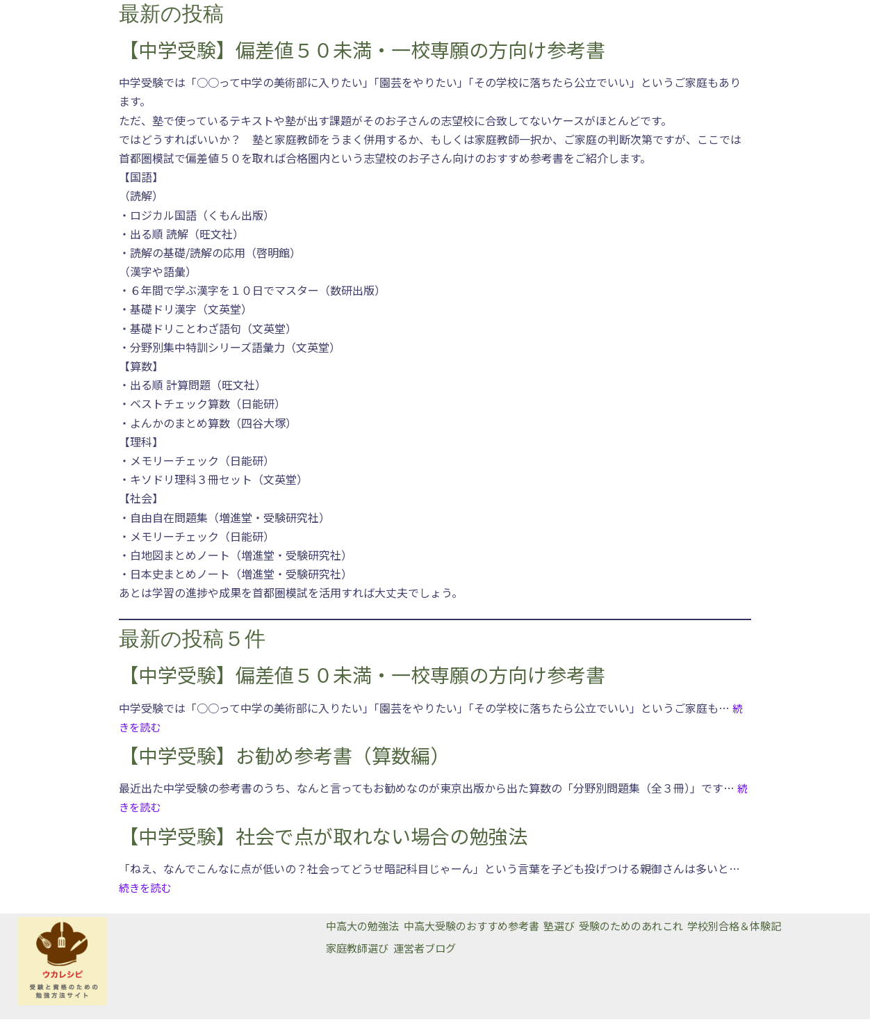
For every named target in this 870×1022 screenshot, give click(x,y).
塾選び (585, 928)
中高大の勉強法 (365, 928)
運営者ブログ (436, 947)
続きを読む (146, 890)
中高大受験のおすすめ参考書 (486, 928)
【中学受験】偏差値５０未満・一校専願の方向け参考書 (362, 50)
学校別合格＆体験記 (784, 928)
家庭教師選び (359, 947)
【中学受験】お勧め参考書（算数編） (284, 757)
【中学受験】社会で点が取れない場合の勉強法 (323, 838)
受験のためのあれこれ (668, 928)
